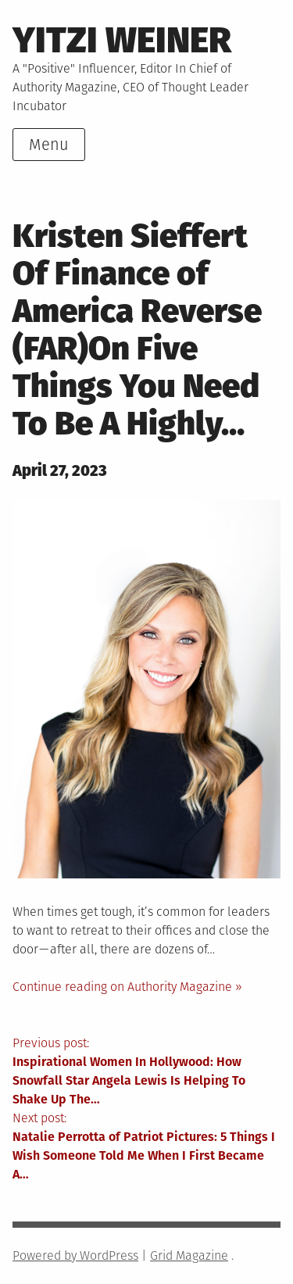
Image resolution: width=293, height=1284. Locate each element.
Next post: (146, 1147)
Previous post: (146, 1072)
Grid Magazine (189, 1255)
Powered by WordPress (75, 1255)
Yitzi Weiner (122, 40)
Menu (49, 144)
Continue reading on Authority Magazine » (127, 986)
